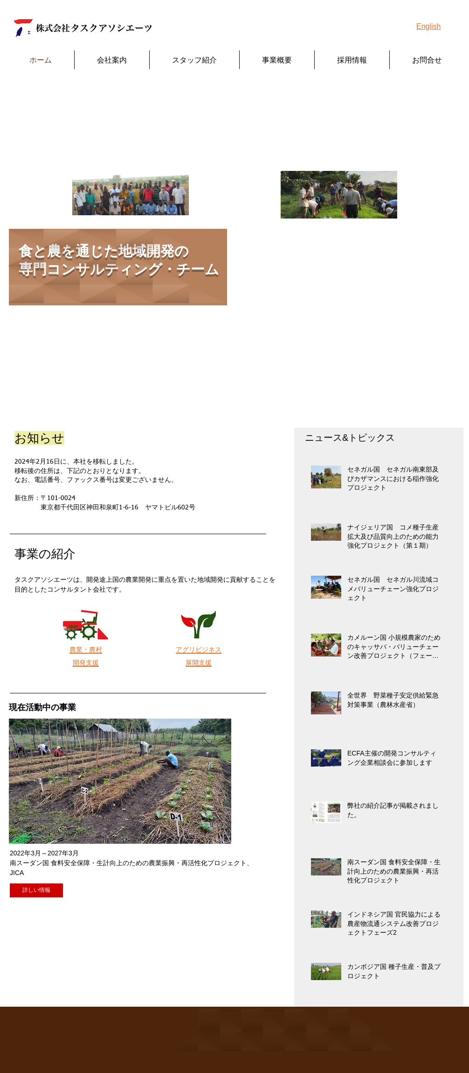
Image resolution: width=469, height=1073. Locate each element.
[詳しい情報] (36, 890)
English (428, 26)
